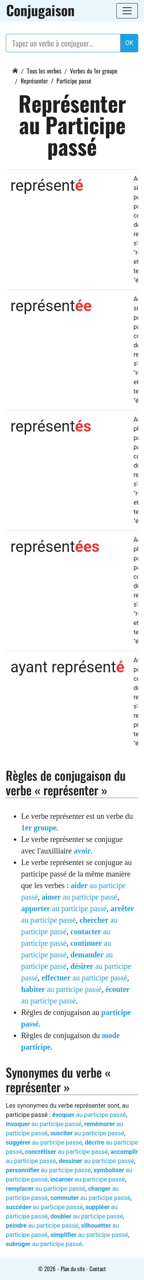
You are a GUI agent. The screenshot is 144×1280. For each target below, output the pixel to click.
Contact (97, 1268)
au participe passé (79, 897)
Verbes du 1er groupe (94, 70)
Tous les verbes (44, 70)
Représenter (34, 80)
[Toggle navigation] (127, 10)
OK (129, 43)
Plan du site (73, 1268)
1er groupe (38, 827)
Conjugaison (40, 10)
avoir (82, 851)
